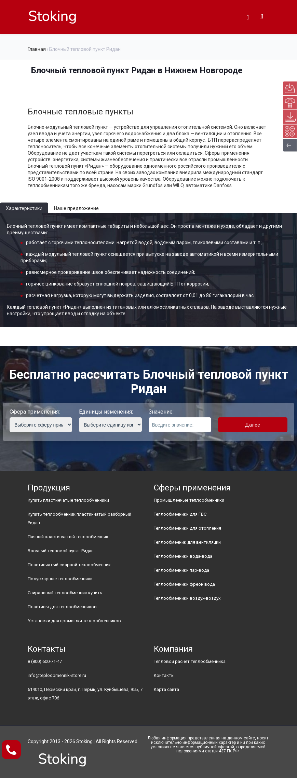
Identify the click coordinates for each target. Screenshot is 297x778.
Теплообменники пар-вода (181, 570)
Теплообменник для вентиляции (187, 542)
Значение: (161, 411)
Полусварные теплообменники (60, 578)
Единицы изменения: (106, 411)
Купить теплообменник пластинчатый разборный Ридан (79, 518)
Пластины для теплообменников (62, 606)
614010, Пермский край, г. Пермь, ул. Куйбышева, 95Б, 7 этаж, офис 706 (85, 693)
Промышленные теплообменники (189, 500)
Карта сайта (166, 689)
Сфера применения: (35, 411)
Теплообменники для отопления (187, 528)
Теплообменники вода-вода (183, 556)
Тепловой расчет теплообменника (190, 661)
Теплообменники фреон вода (184, 584)
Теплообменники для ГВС (180, 514)
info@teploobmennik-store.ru (57, 675)
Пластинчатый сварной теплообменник (69, 564)
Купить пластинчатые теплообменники (68, 500)
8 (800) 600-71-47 (45, 661)
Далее (252, 425)
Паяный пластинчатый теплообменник (68, 536)
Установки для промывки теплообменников (74, 620)
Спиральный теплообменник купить (65, 592)
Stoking (84, 741)
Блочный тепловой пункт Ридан (61, 550)
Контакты (164, 675)
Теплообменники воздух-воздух (187, 598)
